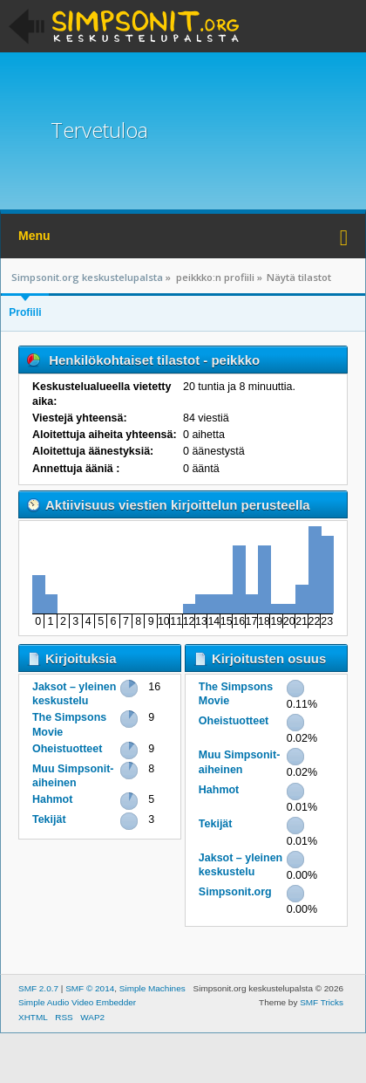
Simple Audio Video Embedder (77, 1002)
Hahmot (52, 799)
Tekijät (49, 819)
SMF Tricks (321, 1002)
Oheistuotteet (67, 749)
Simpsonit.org (235, 892)
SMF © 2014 (89, 988)
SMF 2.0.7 (38, 988)
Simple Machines (152, 988)
